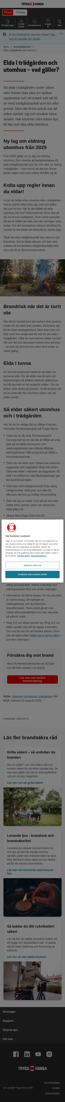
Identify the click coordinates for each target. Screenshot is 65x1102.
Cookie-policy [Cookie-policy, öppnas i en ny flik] (23, 556)
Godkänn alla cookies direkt (32, 574)
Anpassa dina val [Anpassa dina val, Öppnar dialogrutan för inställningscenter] (32, 565)
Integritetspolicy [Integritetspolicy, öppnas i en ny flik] (38, 556)
